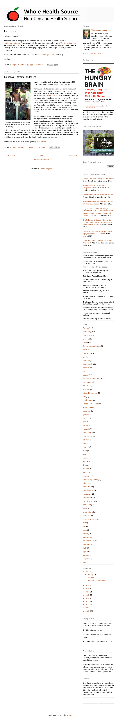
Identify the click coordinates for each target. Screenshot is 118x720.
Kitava (85, 447)
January (90, 575)
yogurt (85, 562)
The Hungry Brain (66, 43)
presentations (88, 512)
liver (84, 465)
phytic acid (87, 505)
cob (84, 357)
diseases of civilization (91, 379)
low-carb (86, 469)
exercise (86, 389)
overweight (87, 498)
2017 (88, 572)
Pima (85, 508)
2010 (88, 605)
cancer (85, 342)
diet (84, 371)
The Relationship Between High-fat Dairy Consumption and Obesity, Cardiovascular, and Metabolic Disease (98, 222)
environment (87, 382)
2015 (88, 589)
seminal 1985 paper (53, 96)
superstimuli (87, 544)
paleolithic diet (88, 501)
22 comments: (40, 147)
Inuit (84, 443)
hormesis (86, 429)
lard (84, 454)
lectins (85, 458)
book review (87, 335)
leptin (85, 461)
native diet (86, 487)
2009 (88, 608)
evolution (86, 386)
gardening (86, 411)
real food (86, 516)
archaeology (87, 332)
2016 (88, 585)
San (84, 526)
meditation (87, 476)
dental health (87, 364)
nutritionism (87, 494)
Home (42, 156)
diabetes (86, 368)
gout (84, 422)
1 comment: (39, 65)
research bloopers (89, 519)
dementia (86, 361)
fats (84, 397)
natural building (88, 490)
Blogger (69, 715)
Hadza (85, 425)
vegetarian (87, 559)
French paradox (88, 407)
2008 (88, 611)
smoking (86, 534)
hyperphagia (87, 433)
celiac (85, 350)
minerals (86, 483)
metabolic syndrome (90, 480)
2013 (88, 595)
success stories (88, 541)
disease (86, 375)
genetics (86, 415)
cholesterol (87, 353)
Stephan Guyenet (100, 31)
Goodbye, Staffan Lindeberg (20, 76)
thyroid (85, 552)
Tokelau (86, 555)
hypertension (87, 436)
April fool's (86, 328)
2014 (88, 592)
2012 (88, 598)
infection (86, 440)
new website (41, 142)
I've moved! (10, 31)
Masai (85, 472)
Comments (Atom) (46, 169)
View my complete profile (92, 53)
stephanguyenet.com (11, 43)
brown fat (86, 339)
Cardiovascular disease (91, 346)
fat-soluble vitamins (90, 393)
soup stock (87, 537)
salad (85, 523)
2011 (88, 601)
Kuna (85, 451)
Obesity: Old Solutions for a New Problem (98, 195)
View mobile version (41, 160)
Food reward (87, 400)
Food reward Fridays (90, 404)
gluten (85, 418)
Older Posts (73, 156)
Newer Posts (10, 156)
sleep (85, 530)
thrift (84, 548)
